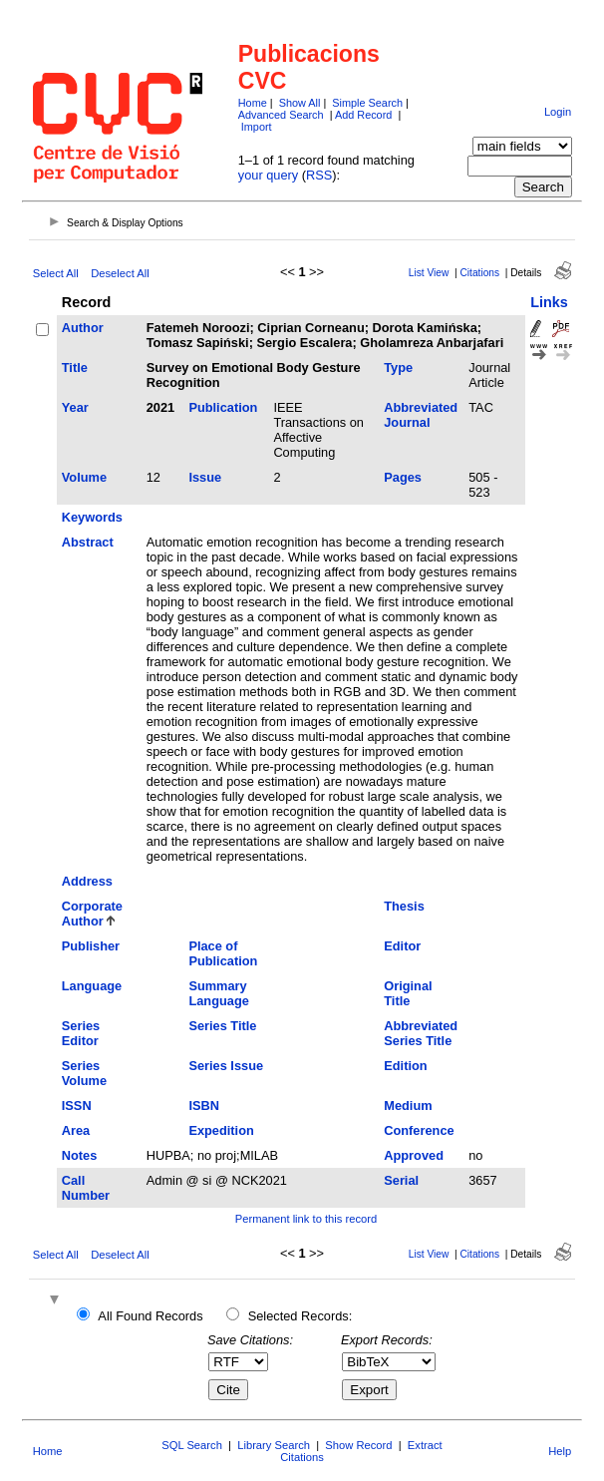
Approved (414, 1155)
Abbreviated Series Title (420, 1033)
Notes (80, 1155)
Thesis (404, 906)
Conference (418, 1130)
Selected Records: (300, 1315)
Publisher (91, 945)
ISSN (77, 1105)
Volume (84, 477)
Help (559, 1451)
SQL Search (191, 1445)
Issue (204, 477)
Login (557, 112)
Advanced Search (281, 115)
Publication (222, 407)
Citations (479, 272)
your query (268, 175)
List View (429, 272)
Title (75, 367)
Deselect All (120, 273)
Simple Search (367, 103)
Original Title (408, 993)
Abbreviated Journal (420, 415)
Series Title (222, 1025)
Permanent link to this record (306, 1219)
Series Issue (225, 1065)
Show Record (358, 1445)
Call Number (86, 1188)
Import (256, 127)
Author (83, 327)
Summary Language (218, 993)
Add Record (363, 115)
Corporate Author (92, 913)
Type (398, 367)
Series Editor (81, 1033)
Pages (403, 477)
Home (252, 103)
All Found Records (150, 1315)
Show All (300, 103)
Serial (401, 1180)
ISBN (203, 1105)
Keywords (92, 517)
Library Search (273, 1445)
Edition (405, 1065)
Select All (56, 273)
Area (76, 1130)
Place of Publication (222, 953)
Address (87, 881)
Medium (408, 1105)
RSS (319, 175)
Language (92, 985)
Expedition (220, 1130)
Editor (402, 945)
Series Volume (84, 1073)
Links (549, 302)
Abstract (88, 542)
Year (75, 407)
